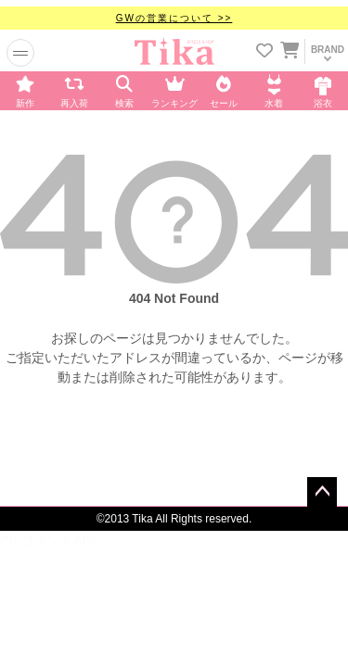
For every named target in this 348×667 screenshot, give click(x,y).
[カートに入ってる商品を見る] (289, 52)
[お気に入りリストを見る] (264, 52)
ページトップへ (322, 492)
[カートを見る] (288, 47)
